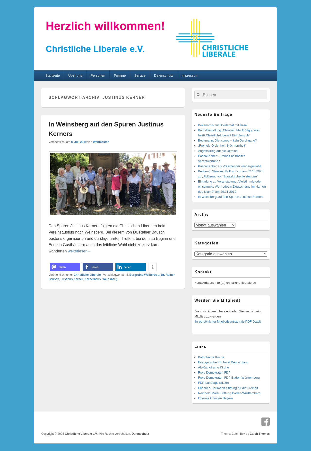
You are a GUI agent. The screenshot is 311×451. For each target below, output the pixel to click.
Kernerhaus (93, 279)
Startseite (52, 75)
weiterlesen (79, 251)
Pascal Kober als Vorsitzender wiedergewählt (229, 166)
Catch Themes (260, 433)
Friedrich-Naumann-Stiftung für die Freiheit (228, 388)
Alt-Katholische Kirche (213, 367)
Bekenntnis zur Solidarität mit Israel (223, 125)
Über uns (75, 75)
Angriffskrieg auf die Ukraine (218, 151)
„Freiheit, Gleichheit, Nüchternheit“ (222, 145)
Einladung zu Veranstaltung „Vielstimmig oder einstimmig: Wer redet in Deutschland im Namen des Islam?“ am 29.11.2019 (232, 186)
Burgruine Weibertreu (144, 274)
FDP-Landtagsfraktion (213, 382)
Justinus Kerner (72, 279)
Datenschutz (163, 75)
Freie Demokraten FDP (214, 372)
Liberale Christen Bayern (215, 398)
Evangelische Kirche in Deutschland (223, 362)
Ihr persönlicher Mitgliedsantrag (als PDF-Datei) (227, 321)
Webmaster (101, 142)
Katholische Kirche (211, 357)
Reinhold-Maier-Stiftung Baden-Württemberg (229, 393)
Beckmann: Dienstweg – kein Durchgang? (227, 140)
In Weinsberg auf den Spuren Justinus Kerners (230, 197)
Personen (98, 75)
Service (140, 75)
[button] (65, 267)
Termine (120, 75)
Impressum (189, 75)
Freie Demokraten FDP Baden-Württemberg (229, 377)
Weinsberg (109, 279)
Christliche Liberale (87, 274)
